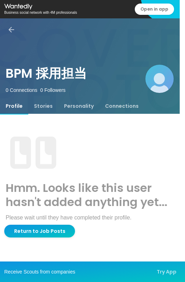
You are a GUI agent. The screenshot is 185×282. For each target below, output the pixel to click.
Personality (79, 106)
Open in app (154, 9)
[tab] (14, 106)
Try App (167, 271)
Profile (14, 106)
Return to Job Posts (39, 231)
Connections (122, 106)
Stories (43, 106)
